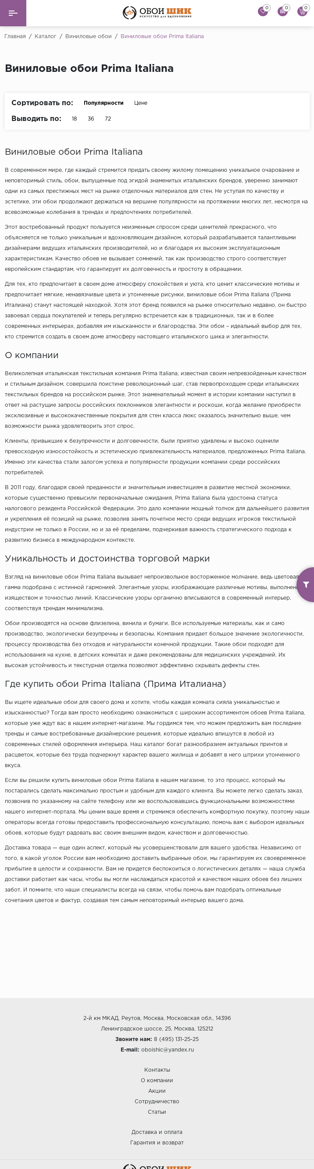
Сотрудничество (157, 1101)
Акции (157, 1091)
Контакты (157, 1070)
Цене (145, 103)
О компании (157, 1080)
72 (108, 119)
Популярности (104, 103)
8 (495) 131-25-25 (176, 1039)
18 (74, 119)
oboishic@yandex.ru (167, 1050)
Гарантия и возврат (157, 1143)
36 (91, 119)
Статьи (157, 1112)
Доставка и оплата (157, 1132)
